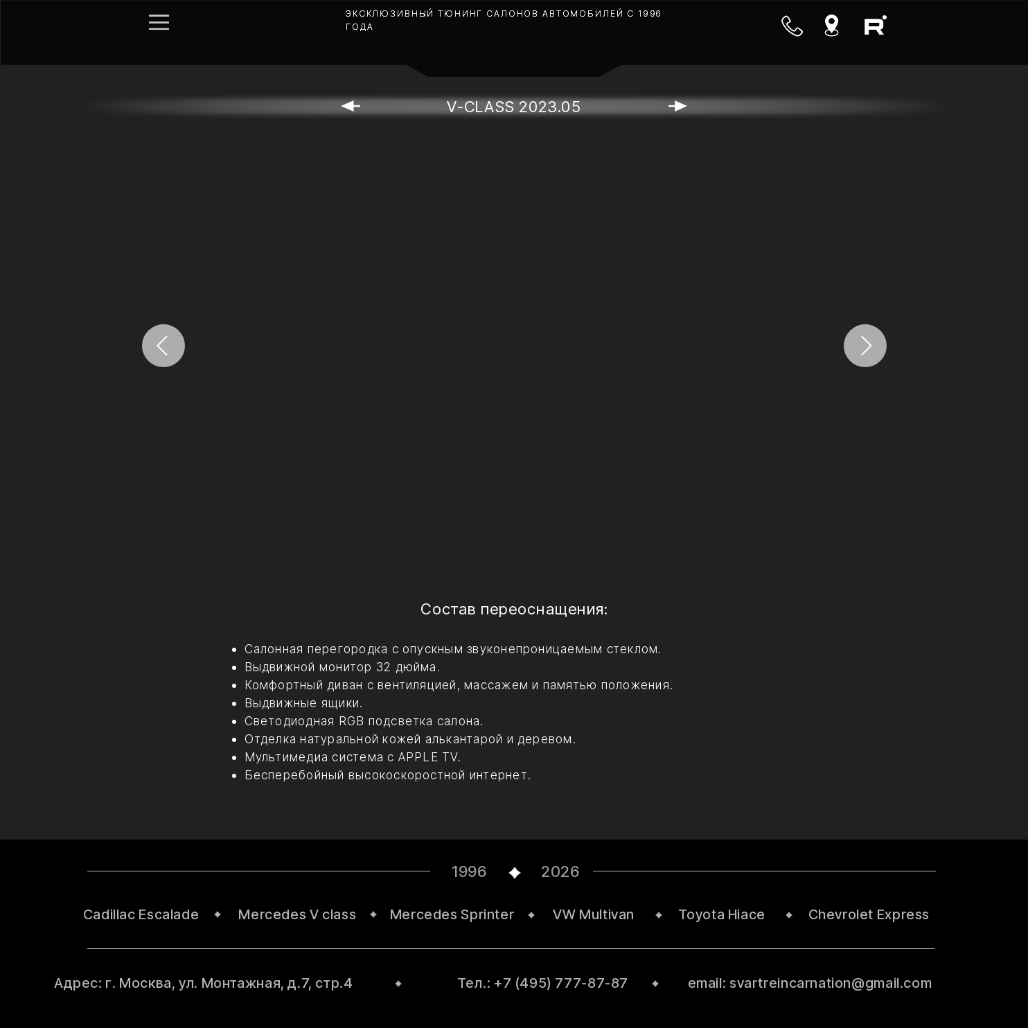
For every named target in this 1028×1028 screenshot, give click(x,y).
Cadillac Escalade (141, 914)
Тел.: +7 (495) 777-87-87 (542, 983)
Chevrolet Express (869, 914)
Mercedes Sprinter (452, 914)
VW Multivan (594, 914)
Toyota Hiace (721, 914)
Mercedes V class (297, 914)
